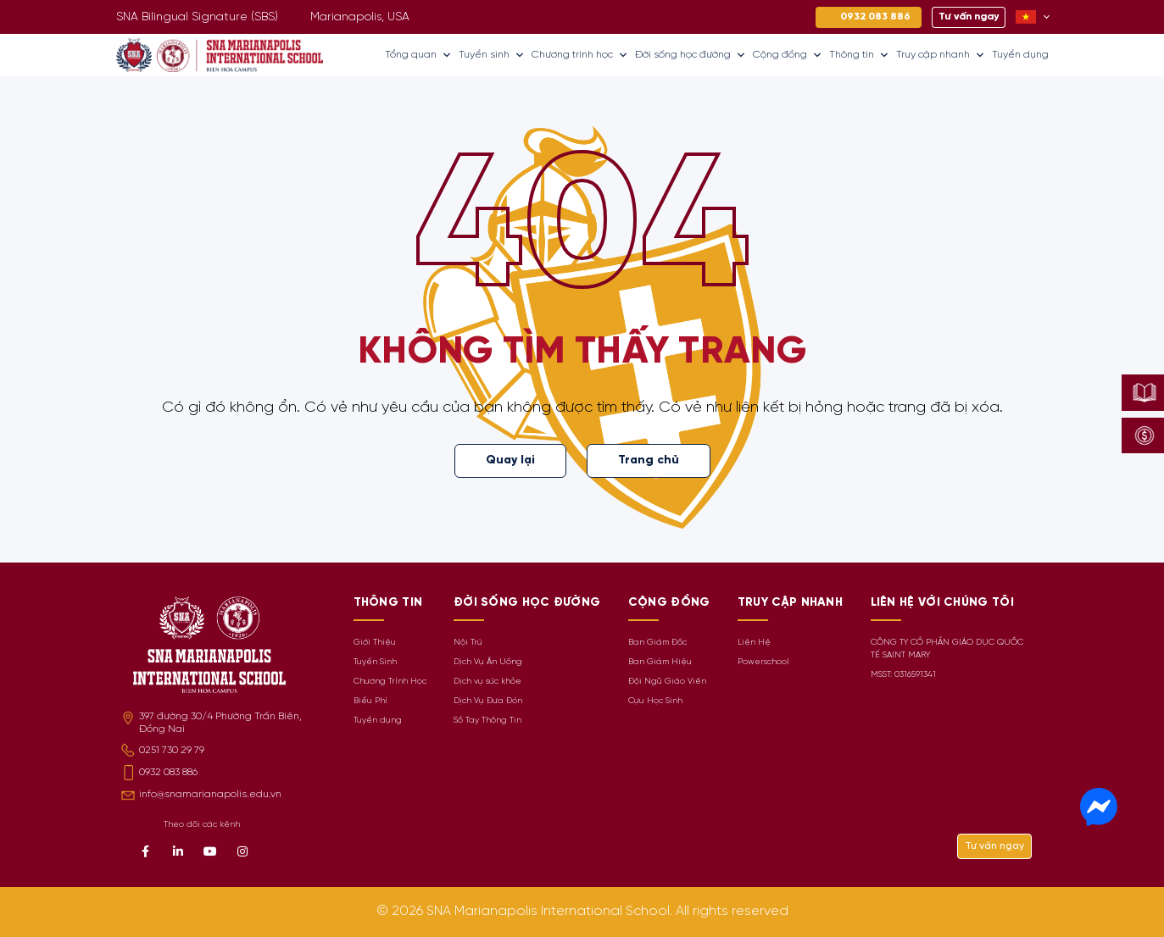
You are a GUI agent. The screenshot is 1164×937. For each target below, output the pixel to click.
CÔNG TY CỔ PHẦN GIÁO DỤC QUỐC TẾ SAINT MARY (947, 649)
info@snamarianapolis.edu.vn (210, 794)
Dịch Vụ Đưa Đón (488, 701)
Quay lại (510, 460)
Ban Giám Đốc (657, 642)
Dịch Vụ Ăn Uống (488, 662)
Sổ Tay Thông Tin (487, 720)
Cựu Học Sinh (655, 701)
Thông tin (859, 55)
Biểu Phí (370, 701)
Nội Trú (468, 642)
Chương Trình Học (390, 681)
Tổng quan (418, 55)
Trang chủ (648, 460)
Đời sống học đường (690, 55)
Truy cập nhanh (940, 55)
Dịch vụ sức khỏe (487, 681)
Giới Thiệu (375, 642)
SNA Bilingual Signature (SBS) (197, 17)
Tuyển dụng (1020, 54)
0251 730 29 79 (171, 750)
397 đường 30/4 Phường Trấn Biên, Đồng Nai (220, 723)
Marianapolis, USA (359, 17)
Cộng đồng (787, 55)
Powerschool (763, 662)
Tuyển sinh (492, 55)
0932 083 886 (168, 772)
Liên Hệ (754, 642)
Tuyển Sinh (375, 662)
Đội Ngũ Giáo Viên (667, 681)
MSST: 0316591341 (903, 674)
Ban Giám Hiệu (660, 662)
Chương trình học (580, 55)
